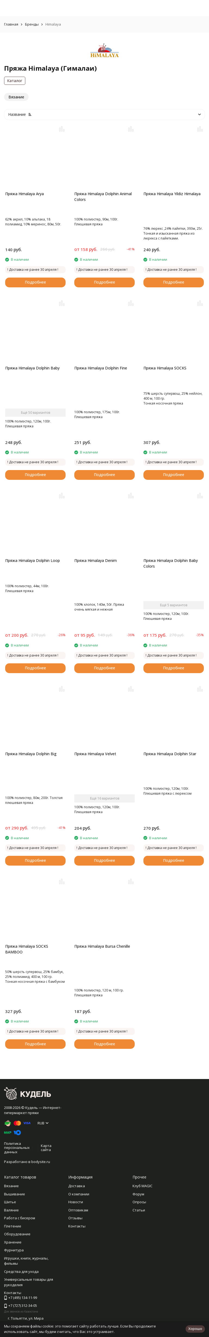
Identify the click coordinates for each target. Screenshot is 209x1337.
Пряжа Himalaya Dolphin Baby (32, 368)
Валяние (11, 1210)
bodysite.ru (40, 1161)
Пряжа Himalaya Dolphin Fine (100, 368)
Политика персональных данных (17, 1147)
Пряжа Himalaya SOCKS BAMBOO (26, 949)
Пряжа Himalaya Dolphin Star (169, 753)
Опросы (139, 1201)
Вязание (11, 1185)
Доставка (76, 1185)
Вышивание (14, 1194)
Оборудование (17, 1234)
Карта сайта (46, 1147)
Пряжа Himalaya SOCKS (164, 368)
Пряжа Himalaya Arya (24, 193)
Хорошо (195, 1328)
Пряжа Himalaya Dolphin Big (31, 753)
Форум (138, 1194)
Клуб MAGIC (142, 1185)
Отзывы (75, 1217)
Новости (75, 1201)
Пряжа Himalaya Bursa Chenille (102, 946)
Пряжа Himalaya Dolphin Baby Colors (170, 563)
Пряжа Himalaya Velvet (95, 753)
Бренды (32, 24)
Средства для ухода (21, 1271)
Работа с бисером (19, 1217)
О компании (78, 1194)
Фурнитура (14, 1250)
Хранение (12, 1242)
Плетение (12, 1226)
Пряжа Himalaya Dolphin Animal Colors (103, 196)
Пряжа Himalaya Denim (95, 560)
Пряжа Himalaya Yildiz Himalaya (172, 193)
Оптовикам (78, 1210)
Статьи (139, 1210)
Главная (11, 24)
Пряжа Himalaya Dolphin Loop (32, 560)
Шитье (10, 1201)
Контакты (76, 1226)
